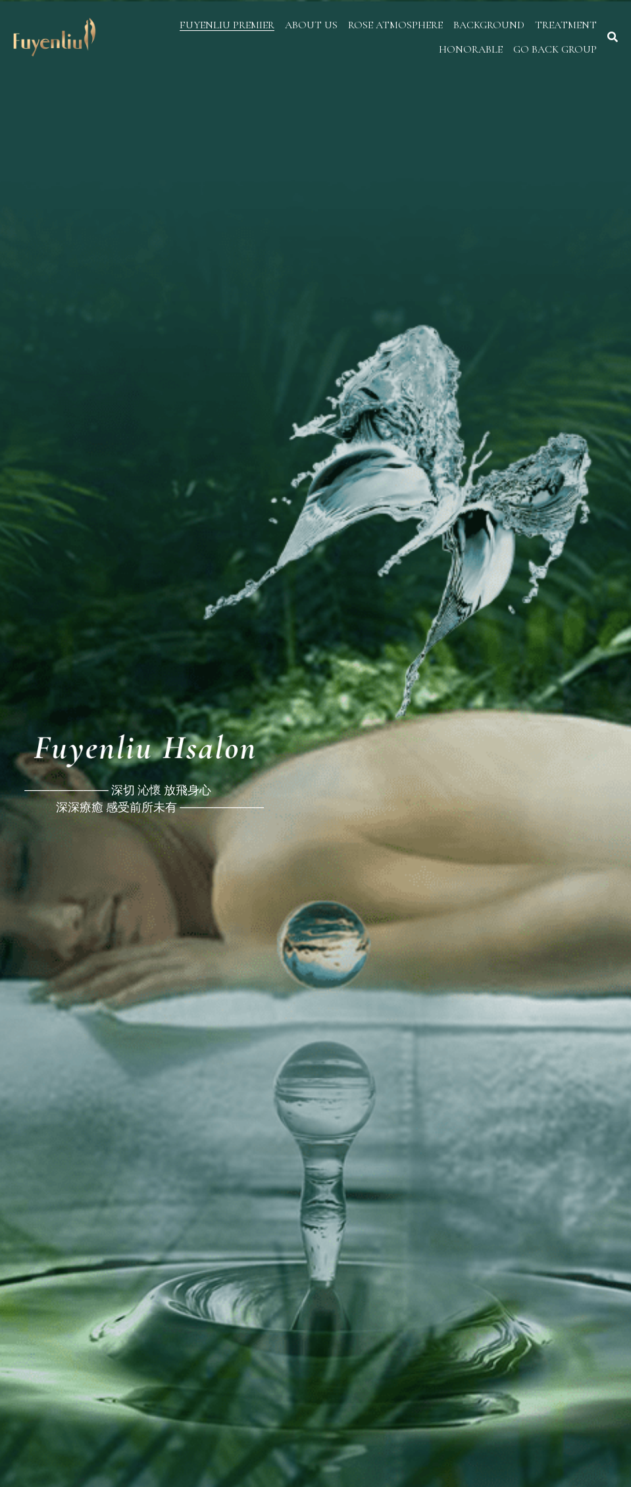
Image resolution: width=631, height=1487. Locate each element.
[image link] (54, 35)
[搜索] (612, 37)
